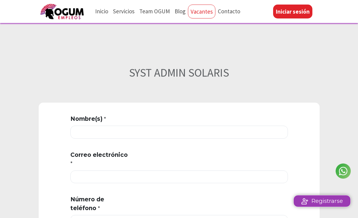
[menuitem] (102, 11)
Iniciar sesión (293, 11)
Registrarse (327, 200)
